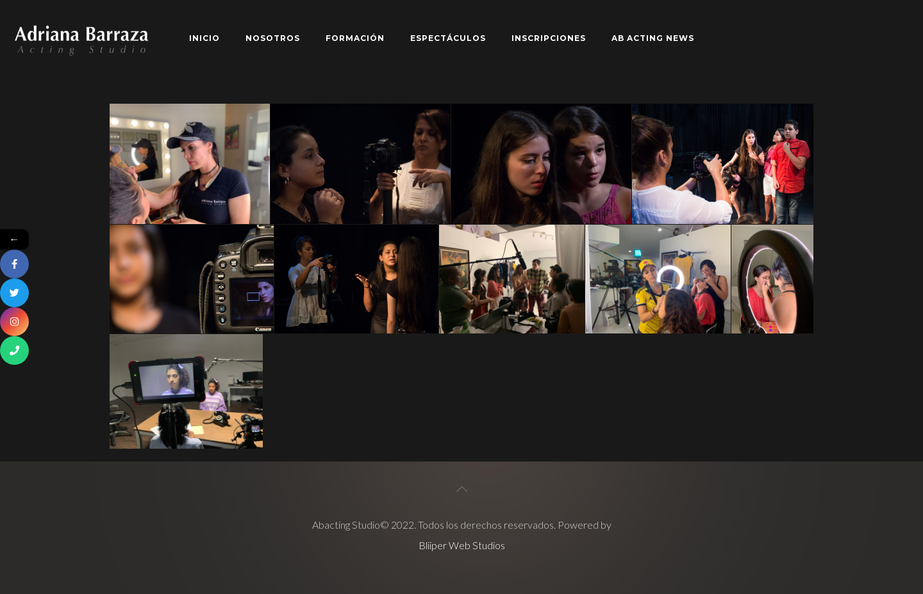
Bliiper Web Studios (462, 545)
